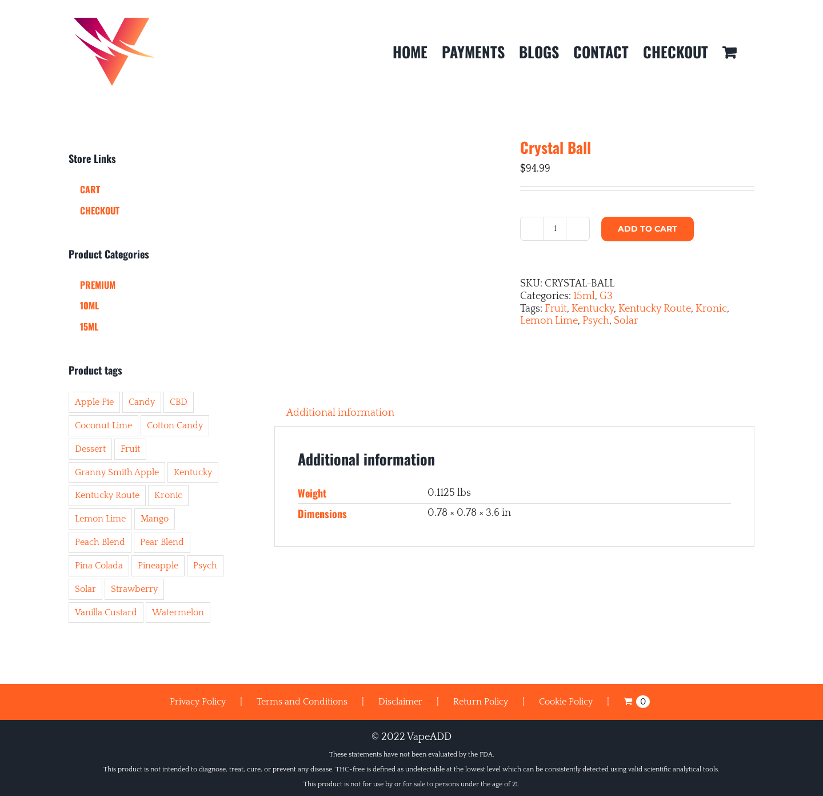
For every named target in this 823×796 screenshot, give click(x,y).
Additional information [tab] (340, 413)
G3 (606, 296)
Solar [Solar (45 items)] (85, 589)
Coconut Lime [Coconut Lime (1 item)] (103, 425)
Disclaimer (400, 702)
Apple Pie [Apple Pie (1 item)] (94, 402)
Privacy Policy (198, 702)
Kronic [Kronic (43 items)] (168, 495)
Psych (595, 321)
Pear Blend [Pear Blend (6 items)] (162, 542)
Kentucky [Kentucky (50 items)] (193, 472)
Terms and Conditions (302, 702)
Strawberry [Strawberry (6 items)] (134, 589)
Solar (626, 321)
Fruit (556, 309)
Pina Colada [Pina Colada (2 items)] (99, 565)
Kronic (711, 309)
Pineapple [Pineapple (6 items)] (158, 565)
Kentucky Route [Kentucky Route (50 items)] (107, 495)
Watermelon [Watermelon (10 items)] (178, 612)
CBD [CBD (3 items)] (178, 402)
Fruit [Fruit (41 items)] (130, 449)
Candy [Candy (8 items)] (142, 402)
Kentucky (593, 309)
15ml (584, 296)
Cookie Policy (566, 702)
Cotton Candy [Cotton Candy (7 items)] (175, 425)
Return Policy (480, 702)
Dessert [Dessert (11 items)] (90, 449)
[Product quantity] (555, 228)
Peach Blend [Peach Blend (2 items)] (100, 542)
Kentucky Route (654, 309)
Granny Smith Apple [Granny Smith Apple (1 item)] (117, 472)
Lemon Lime (549, 321)
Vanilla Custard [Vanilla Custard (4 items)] (106, 612)
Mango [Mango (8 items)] (155, 519)
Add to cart (647, 229)
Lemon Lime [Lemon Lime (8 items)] (100, 519)
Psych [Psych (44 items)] (205, 565)
